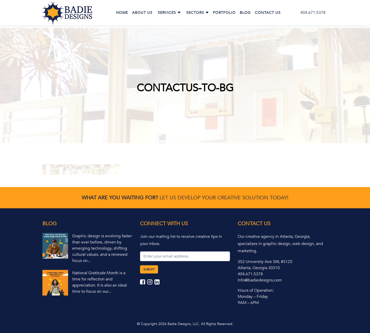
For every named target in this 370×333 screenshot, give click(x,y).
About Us (142, 12)
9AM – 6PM (248, 303)
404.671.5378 (313, 12)
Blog (245, 12)
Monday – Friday (253, 296)
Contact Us (268, 12)
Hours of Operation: (256, 290)
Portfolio (224, 12)
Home (122, 12)
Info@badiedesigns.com (260, 280)
